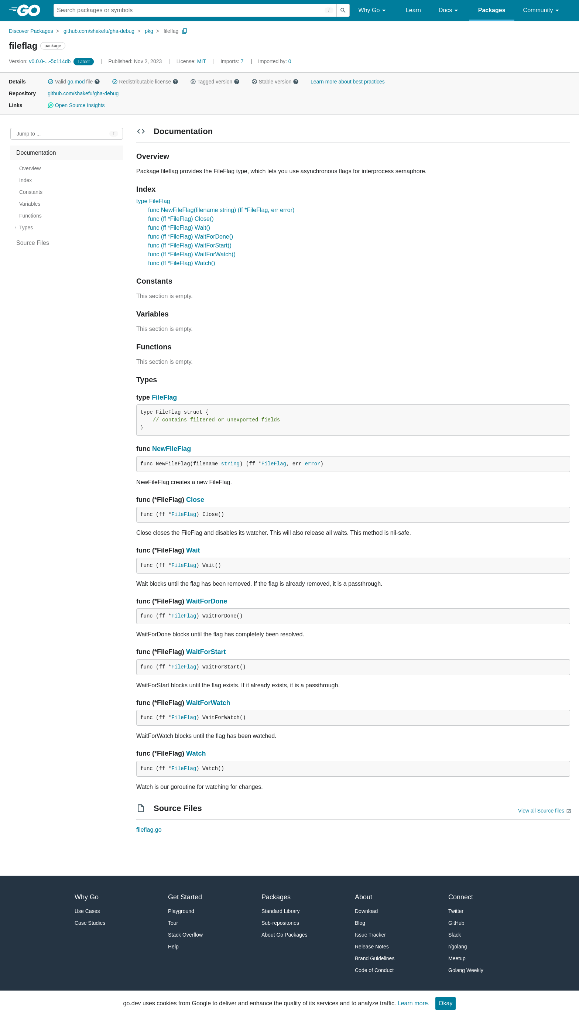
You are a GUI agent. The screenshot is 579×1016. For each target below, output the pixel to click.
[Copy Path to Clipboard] (184, 31)
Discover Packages (31, 31)
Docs (449, 10)
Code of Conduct (374, 970)
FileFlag (164, 397)
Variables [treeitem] (29, 204)
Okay (445, 1003)
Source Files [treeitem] (32, 243)
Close (195, 499)
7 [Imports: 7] (232, 61)
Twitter (455, 911)
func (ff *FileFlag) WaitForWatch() (192, 254)
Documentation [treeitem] (36, 153)
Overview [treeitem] (30, 168)
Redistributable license (145, 82)
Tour (173, 923)
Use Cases (87, 911)
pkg (149, 31)
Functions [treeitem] (30, 216)
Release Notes (372, 947)
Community (542, 10)
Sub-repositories (280, 923)
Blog (360, 923)
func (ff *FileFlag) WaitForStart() (190, 245)
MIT (201, 61)
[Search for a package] (195, 10)
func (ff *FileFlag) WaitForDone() (190, 236)
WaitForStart (206, 652)
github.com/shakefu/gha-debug (99, 31)
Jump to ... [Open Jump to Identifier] (29, 134)
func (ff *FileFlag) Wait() (179, 228)
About (363, 897)
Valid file (74, 82)
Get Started (185, 897)
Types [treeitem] (26, 227)
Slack (454, 935)
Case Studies (90, 923)
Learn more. (413, 1003)
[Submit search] (343, 10)
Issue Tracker (370, 935)
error (312, 464)
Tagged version (215, 82)
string (230, 464)
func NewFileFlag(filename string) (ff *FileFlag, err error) (221, 210)
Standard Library (280, 911)
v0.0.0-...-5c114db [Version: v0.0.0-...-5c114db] (40, 61)
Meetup (457, 958)
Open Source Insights (76, 105)
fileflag (171, 31)
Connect (460, 897)
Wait (193, 550)
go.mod (76, 82)
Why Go (373, 10)
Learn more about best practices (348, 82)
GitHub (456, 923)
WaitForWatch (208, 703)
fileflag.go (149, 830)
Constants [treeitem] (30, 192)
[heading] (31, 10)
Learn (413, 10)
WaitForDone (206, 601)
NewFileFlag (171, 448)
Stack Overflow (185, 935)
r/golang (457, 947)
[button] (51, 82)
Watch (196, 753)
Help (173, 947)
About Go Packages (284, 935)
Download (366, 911)
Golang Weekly (465, 970)
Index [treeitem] (25, 180)
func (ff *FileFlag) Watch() (181, 263)
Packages (492, 10)
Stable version (275, 82)
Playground (181, 911)
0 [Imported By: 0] (274, 61)
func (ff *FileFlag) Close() (181, 219)
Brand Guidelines (374, 958)
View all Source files (541, 811)
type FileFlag (153, 201)
